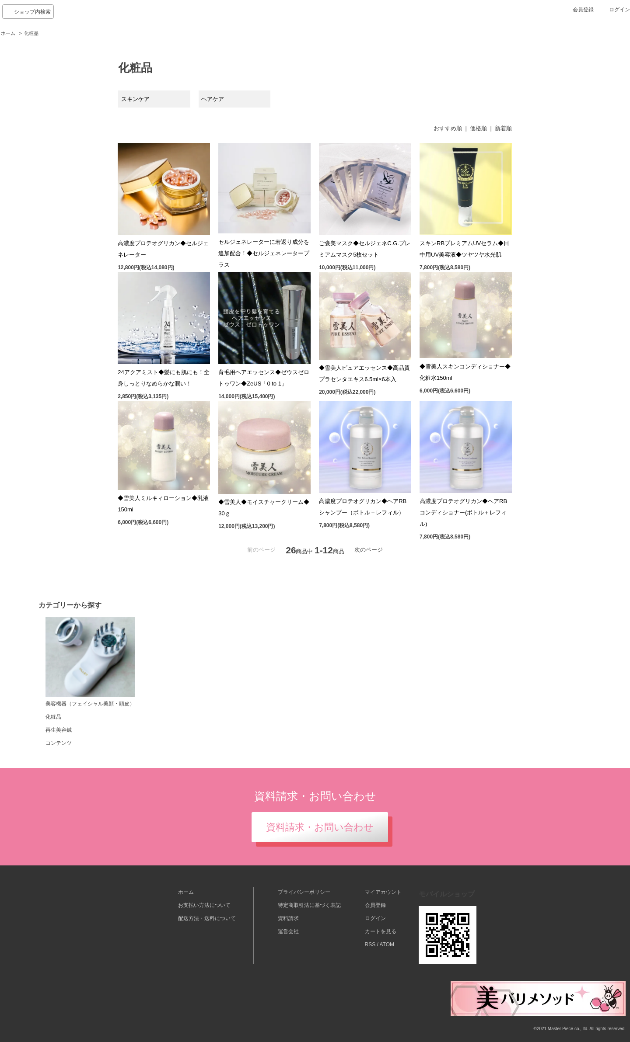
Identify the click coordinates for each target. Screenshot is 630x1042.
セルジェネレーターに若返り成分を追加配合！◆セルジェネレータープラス (263, 253)
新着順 (503, 128)
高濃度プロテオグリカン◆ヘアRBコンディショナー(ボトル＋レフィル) (463, 512)
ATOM (386, 944)
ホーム (8, 33)
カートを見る (380, 931)
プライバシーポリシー (304, 892)
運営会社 (288, 931)
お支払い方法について (204, 905)
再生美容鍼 (59, 730)
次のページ (368, 549)
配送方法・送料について (207, 918)
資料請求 (288, 918)
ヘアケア (212, 99)
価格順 (478, 128)
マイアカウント (383, 892)
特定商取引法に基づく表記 (309, 905)
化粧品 (31, 33)
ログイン (619, 10)
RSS (370, 944)
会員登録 (583, 10)
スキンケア (135, 99)
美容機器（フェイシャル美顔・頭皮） (90, 662)
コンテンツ (59, 743)
